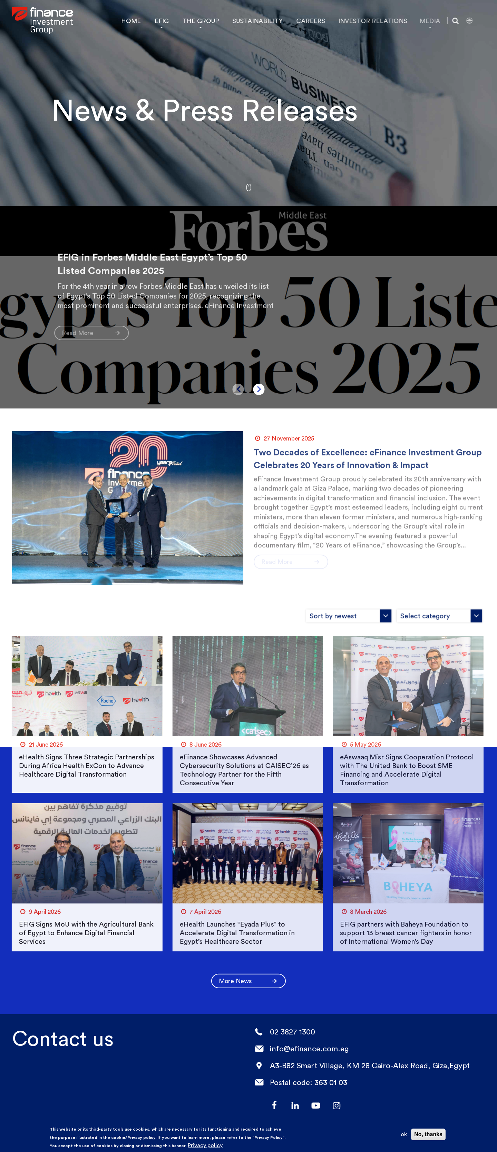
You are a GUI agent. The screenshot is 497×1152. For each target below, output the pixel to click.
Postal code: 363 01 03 (302, 1082)
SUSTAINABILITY (253, 20)
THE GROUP (199, 20)
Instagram (331, 1105)
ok (404, 1134)
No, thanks (428, 1134)
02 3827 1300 (286, 1031)
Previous (238, 389)
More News (248, 974)
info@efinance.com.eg (303, 1048)
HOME (130, 20)
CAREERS (304, 20)
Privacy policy (205, 1145)
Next (259, 389)
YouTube (310, 1105)
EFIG (161, 20)
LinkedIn (289, 1105)
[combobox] (316, 609)
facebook (269, 1105)
